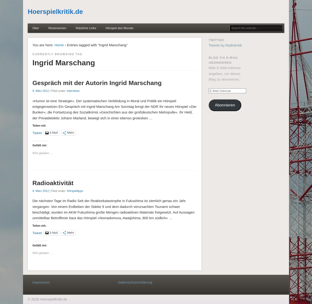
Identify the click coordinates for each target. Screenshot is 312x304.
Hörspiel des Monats (119, 28)
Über (35, 28)
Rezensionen (57, 28)
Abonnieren (225, 105)
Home (59, 45)
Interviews (73, 91)
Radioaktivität (53, 183)
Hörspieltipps (75, 191)
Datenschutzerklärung (135, 282)
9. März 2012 (40, 91)
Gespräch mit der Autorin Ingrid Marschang (97, 82)
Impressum (41, 282)
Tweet (37, 132)
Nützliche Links (86, 28)
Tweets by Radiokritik (225, 45)
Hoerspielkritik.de (55, 11)
